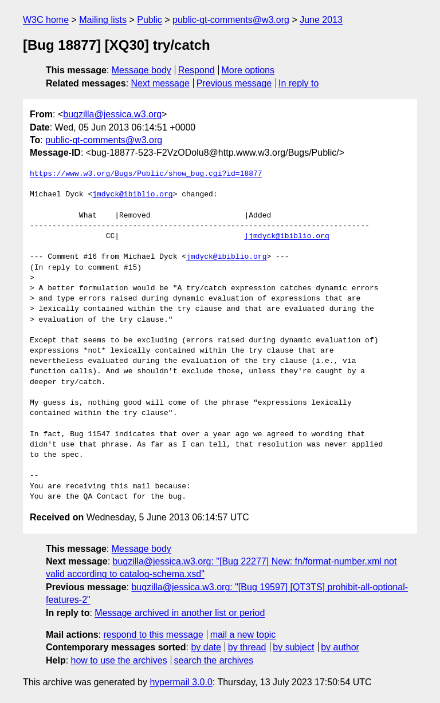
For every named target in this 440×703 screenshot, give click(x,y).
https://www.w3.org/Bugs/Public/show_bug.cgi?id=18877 (146, 174)
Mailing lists (103, 20)
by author (340, 647)
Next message (160, 83)
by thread (247, 647)
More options (248, 70)
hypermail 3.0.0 (181, 682)
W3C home (46, 20)
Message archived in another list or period (180, 613)
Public (149, 20)
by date (206, 647)
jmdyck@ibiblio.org (132, 194)
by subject (293, 647)
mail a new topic (243, 634)
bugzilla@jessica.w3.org (112, 114)
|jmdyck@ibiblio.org (286, 236)
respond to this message (153, 634)
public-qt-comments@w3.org (230, 20)
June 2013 (321, 20)
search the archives (214, 660)
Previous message (234, 83)
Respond (196, 70)
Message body (141, 70)
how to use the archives (119, 660)
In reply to (298, 83)
